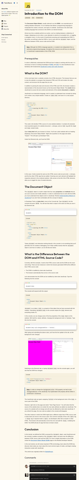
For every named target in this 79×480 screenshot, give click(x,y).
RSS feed (4, 42)
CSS (57, 64)
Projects (5, 26)
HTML (51, 64)
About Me (5, 29)
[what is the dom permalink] (24, 73)
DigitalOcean (49, 451)
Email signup (5, 37)
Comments (39, 10)
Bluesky (3, 39)
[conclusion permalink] (24, 429)
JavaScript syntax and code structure (51, 66)
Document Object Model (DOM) (40, 440)
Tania (4, 11)
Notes (4, 23)
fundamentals (39, 17)
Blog (4, 21)
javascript (27, 17)
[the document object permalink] (24, 187)
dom (33, 17)
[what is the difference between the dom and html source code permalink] (24, 254)
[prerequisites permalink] (24, 58)
